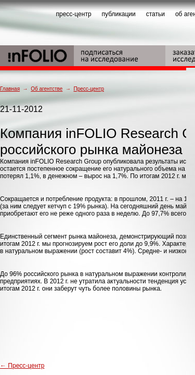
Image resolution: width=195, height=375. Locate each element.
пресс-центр (74, 14)
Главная (10, 89)
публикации (119, 14)
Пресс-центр (88, 89)
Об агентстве (46, 89)
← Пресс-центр (22, 365)
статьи (155, 14)
